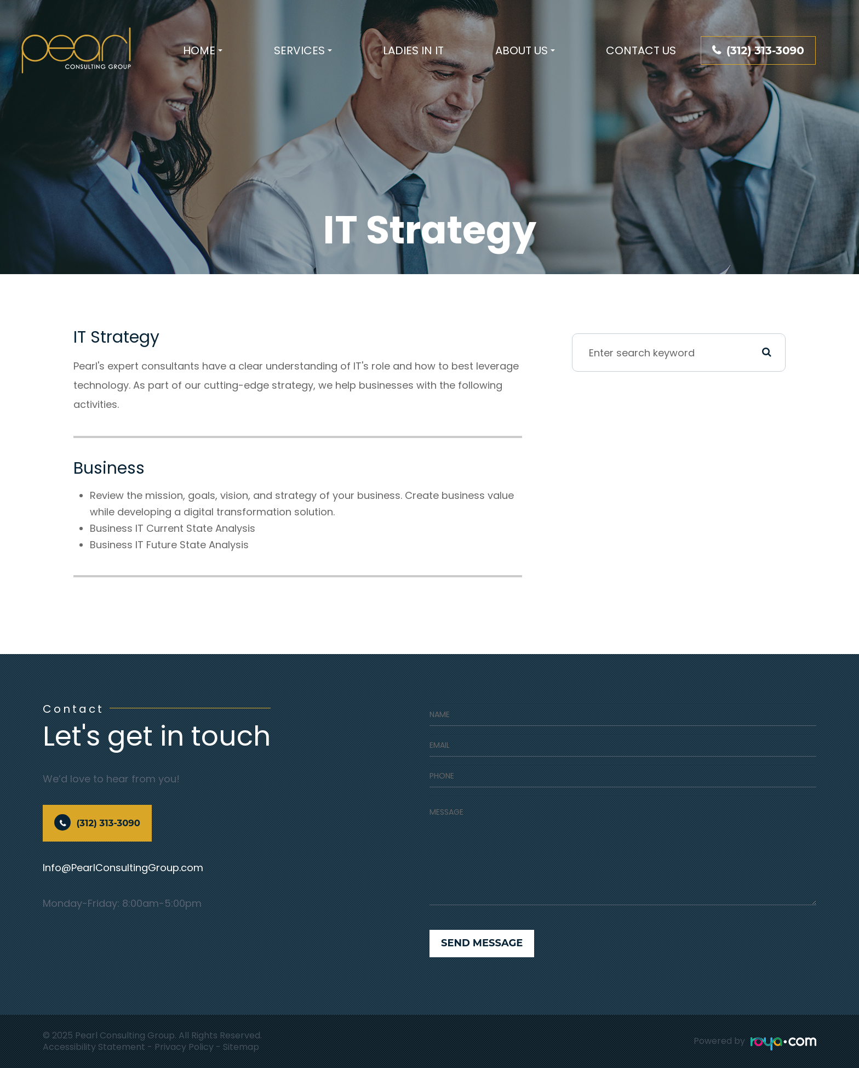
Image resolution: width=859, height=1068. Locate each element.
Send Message (482, 943)
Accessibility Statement (94, 1047)
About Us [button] (525, 50)
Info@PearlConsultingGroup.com (123, 867)
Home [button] (202, 50)
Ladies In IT (413, 50)
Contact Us (641, 50)
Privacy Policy (184, 1047)
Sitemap (241, 1047)
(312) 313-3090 (765, 50)
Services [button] (303, 50)
